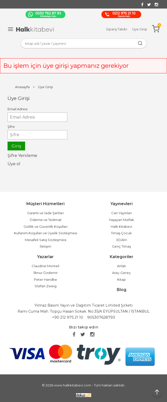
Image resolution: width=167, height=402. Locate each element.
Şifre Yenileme (22, 155)
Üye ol (14, 163)
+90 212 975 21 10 (67, 317)
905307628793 (101, 317)
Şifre (11, 127)
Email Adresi (17, 109)
